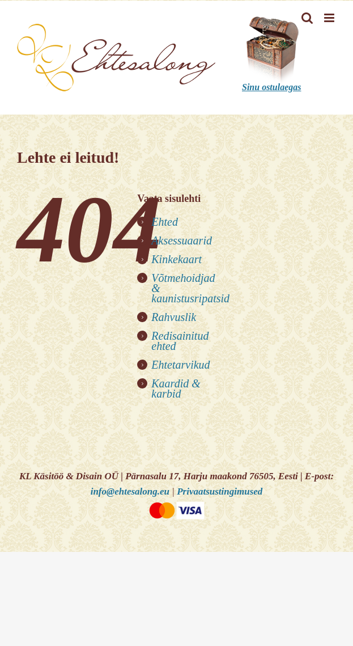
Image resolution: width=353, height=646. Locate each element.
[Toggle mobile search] (307, 18)
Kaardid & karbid (176, 388)
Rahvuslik (173, 317)
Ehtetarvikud (180, 364)
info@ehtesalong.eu (130, 491)
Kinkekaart (176, 259)
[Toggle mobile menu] (330, 18)
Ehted (164, 222)
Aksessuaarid (181, 240)
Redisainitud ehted (180, 341)
